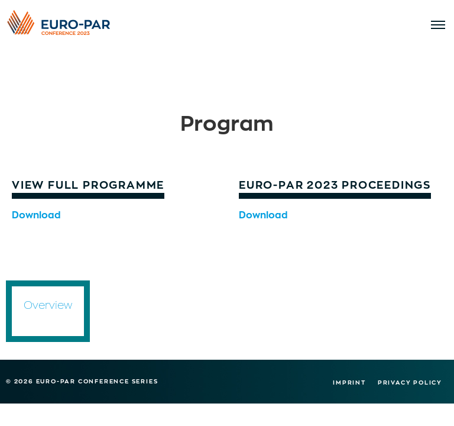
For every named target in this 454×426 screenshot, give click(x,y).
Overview (48, 304)
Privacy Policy (410, 381)
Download (36, 214)
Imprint (349, 381)
